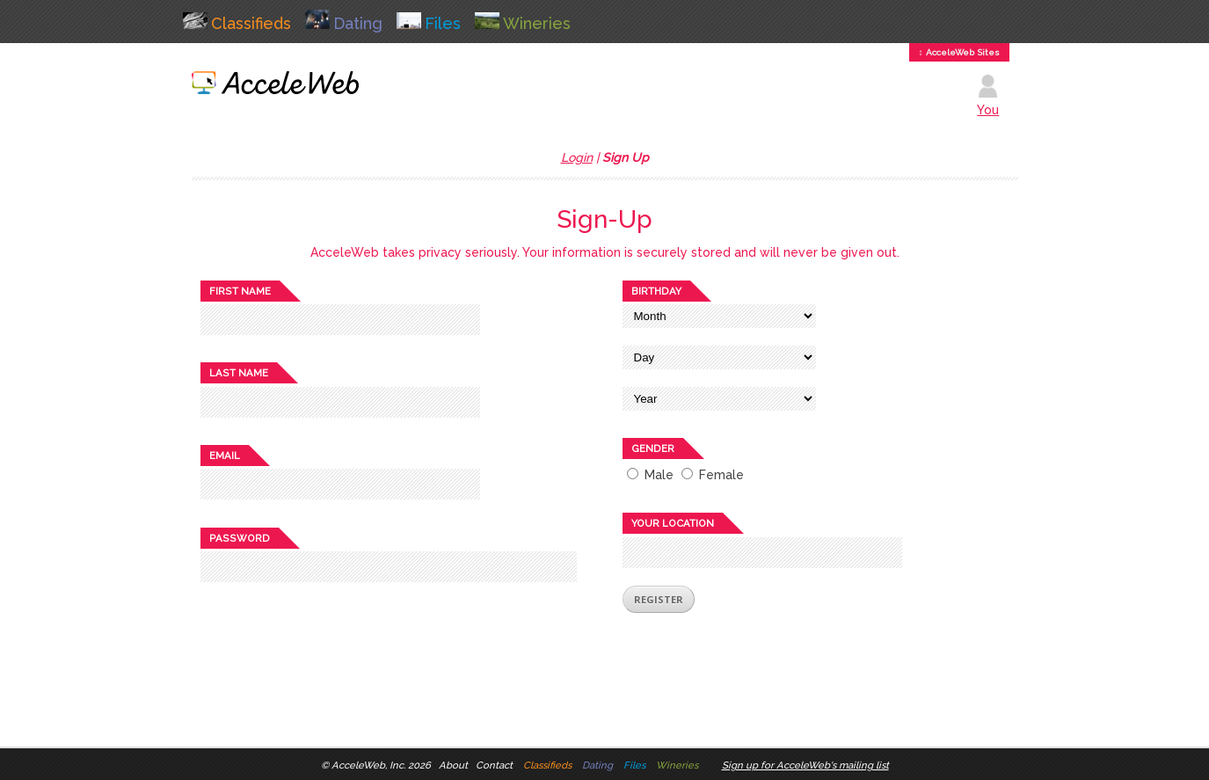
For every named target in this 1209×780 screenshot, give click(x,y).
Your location (672, 523)
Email (224, 455)
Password (239, 538)
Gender (652, 448)
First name (240, 291)
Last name (238, 373)
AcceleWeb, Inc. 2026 (381, 765)
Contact (494, 765)
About (453, 765)
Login (577, 157)
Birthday (656, 291)
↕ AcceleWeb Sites (959, 52)
